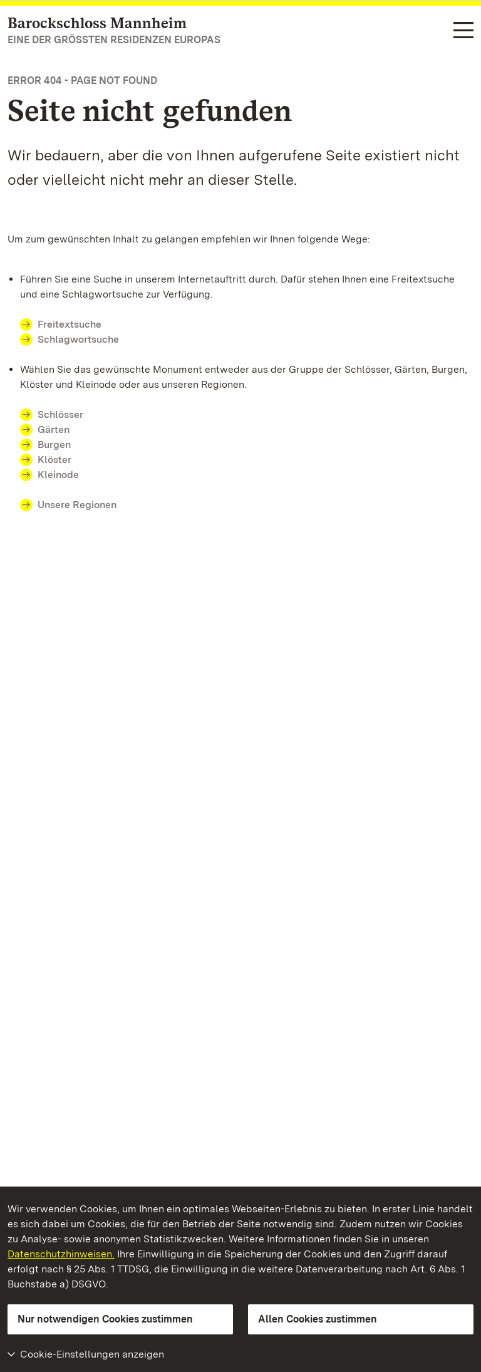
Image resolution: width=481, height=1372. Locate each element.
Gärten (54, 429)
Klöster (54, 459)
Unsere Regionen (77, 505)
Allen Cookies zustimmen (317, 1319)
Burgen (54, 444)
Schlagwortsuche (78, 339)
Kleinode (58, 475)
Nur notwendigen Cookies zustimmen (105, 1319)
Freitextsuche (69, 324)
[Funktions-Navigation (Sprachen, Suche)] (463, 31)
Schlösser (60, 414)
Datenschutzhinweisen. (61, 1254)
